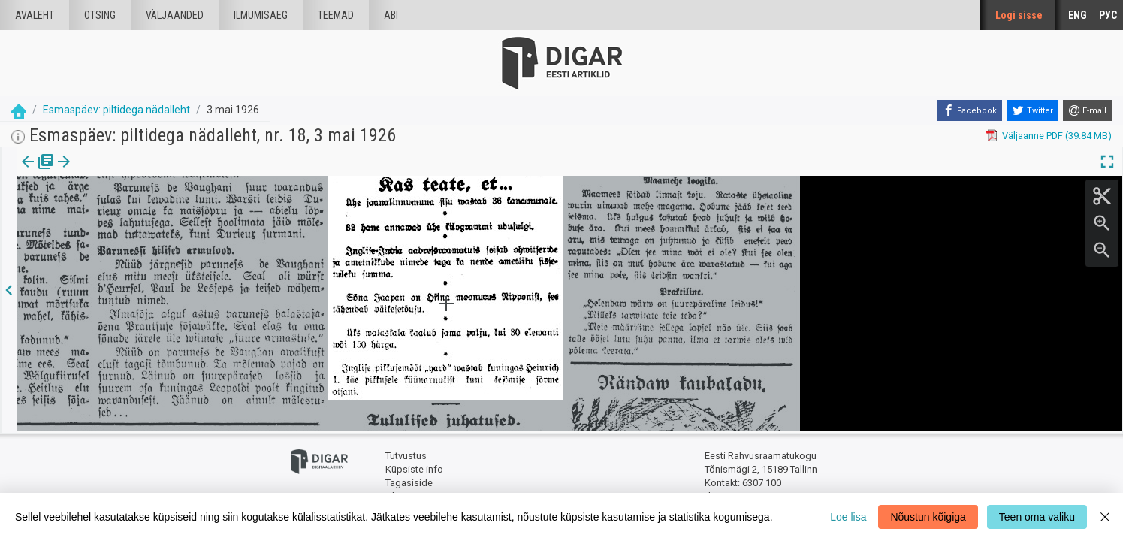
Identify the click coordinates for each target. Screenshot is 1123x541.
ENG (1077, 15)
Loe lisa (848, 517)
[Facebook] (969, 110)
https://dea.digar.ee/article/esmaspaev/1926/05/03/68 (137, 213)
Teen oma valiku (1037, 517)
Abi (391, 15)
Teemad (336, 15)
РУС (1108, 15)
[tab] (38, 172)
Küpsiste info (414, 467)
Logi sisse (1019, 15)
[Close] (1105, 517)
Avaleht (34, 15)
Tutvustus (406, 455)
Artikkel (105, 172)
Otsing (100, 15)
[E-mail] (1087, 110)
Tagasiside (409, 481)
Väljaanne (38, 172)
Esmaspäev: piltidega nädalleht (116, 110)
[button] (128, 172)
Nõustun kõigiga (927, 517)
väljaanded (175, 15)
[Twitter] (1032, 110)
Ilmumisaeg (261, 15)
